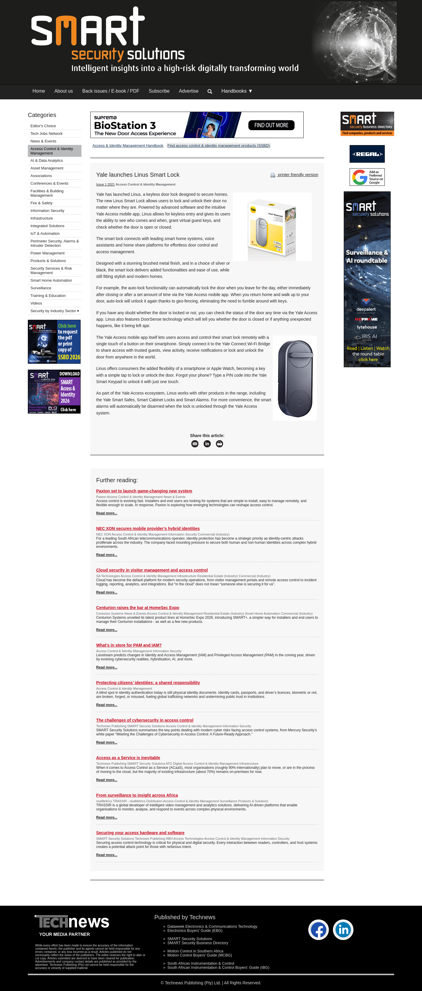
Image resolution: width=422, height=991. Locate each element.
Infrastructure (41, 218)
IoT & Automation (45, 233)
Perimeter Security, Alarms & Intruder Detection (54, 243)
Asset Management (46, 168)
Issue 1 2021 (105, 184)
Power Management (47, 253)
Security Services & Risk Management (51, 270)
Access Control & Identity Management (51, 151)
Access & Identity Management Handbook (127, 145)
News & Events (43, 141)
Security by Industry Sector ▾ (54, 311)
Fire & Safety (41, 203)
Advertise (189, 91)
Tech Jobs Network (46, 133)
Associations (41, 176)
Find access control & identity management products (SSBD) (218, 145)
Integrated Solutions (47, 226)
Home (39, 91)
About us (64, 91)
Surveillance (40, 288)
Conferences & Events (49, 183)
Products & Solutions (48, 261)
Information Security (47, 210)
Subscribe (159, 91)
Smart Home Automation (51, 280)
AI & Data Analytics (46, 160)
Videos (36, 303)
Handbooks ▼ (237, 91)
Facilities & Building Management (47, 193)
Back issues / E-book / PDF (110, 91)
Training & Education (48, 295)
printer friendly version (293, 174)
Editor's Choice (43, 126)
